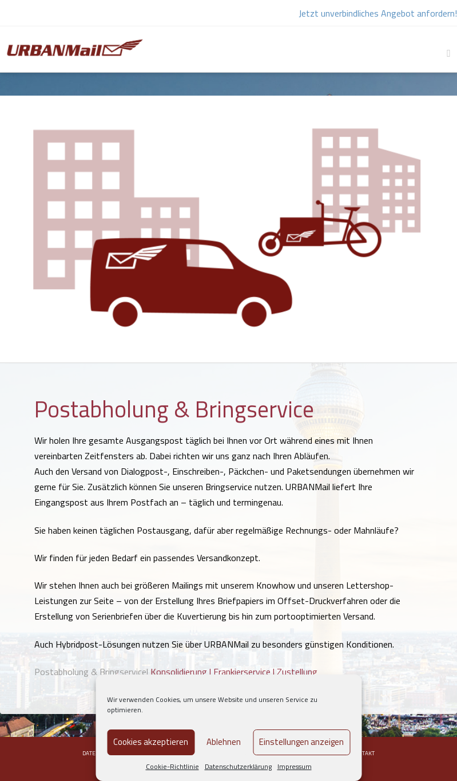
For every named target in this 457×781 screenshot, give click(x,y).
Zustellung (297, 672)
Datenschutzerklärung (238, 766)
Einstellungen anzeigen (301, 741)
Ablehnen (223, 741)
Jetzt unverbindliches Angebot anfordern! (378, 13)
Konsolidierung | (181, 672)
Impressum (294, 766)
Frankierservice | (245, 672)
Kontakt (363, 753)
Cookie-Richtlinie (172, 766)
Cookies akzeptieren (150, 741)
